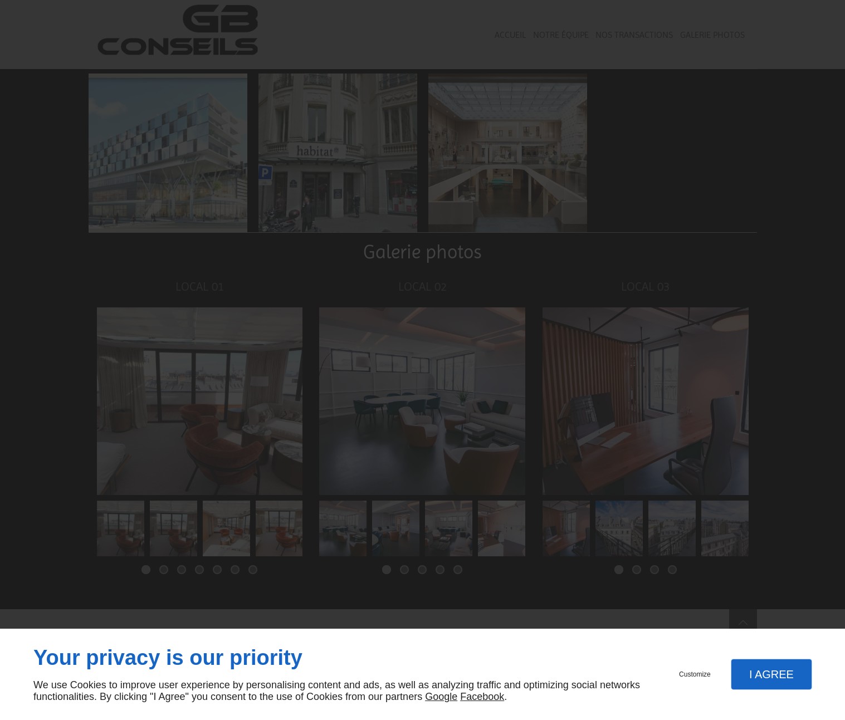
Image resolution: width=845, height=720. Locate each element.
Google (441, 696)
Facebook (482, 696)
